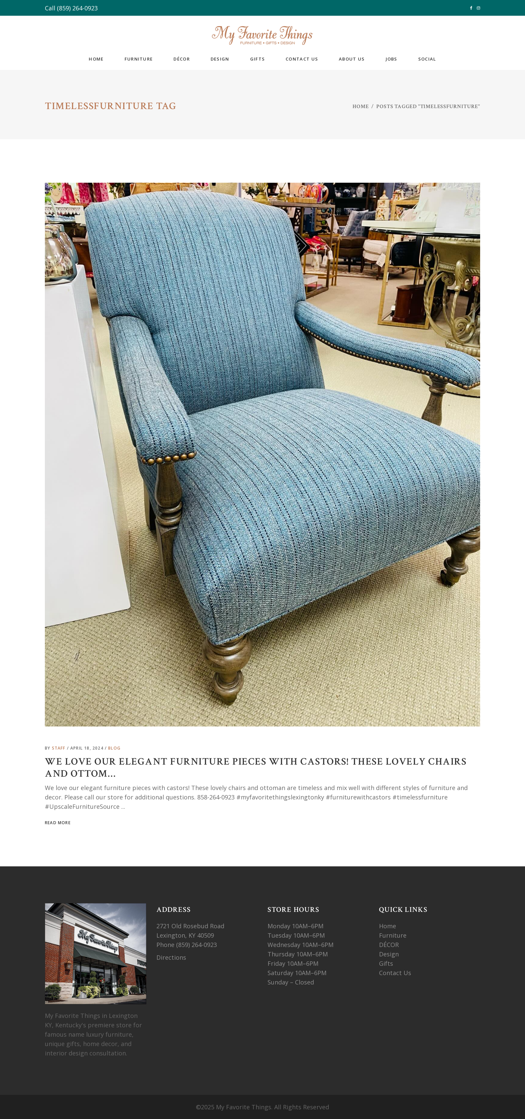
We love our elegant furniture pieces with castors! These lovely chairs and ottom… (255, 767)
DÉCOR (389, 945)
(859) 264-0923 (77, 8)
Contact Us (395, 973)
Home (361, 106)
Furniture (393, 935)
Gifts (386, 963)
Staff (59, 748)
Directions (171, 957)
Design (389, 954)
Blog (114, 748)
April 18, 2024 (87, 748)
